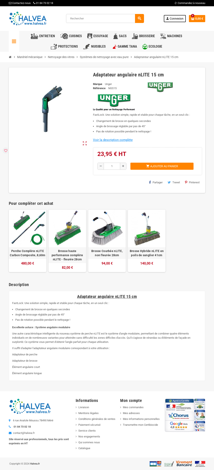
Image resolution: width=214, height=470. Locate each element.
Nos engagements (89, 436)
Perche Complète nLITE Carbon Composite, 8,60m (27, 253)
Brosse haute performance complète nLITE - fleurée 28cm (67, 255)
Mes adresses (131, 413)
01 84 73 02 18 (43, 3)
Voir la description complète (113, 140)
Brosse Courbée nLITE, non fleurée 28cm (107, 253)
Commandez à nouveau (189, 3)
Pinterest (192, 182)
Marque (97, 84)
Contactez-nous (20, 3)
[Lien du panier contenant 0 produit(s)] (197, 18)
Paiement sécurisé (89, 424)
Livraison (83, 407)
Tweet (174, 182)
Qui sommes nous (89, 442)
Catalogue (84, 448)
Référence (99, 88)
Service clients (87, 430)
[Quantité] (112, 166)
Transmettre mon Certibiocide (140, 424)
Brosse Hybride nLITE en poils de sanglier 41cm (147, 253)
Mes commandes (133, 407)
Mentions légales (88, 413)
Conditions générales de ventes (96, 419)
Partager (156, 182)
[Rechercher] (105, 18)
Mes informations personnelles (141, 419)
